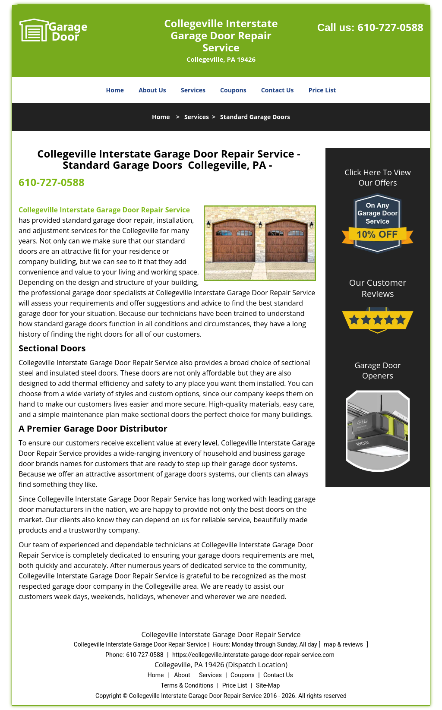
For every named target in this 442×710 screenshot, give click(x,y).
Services (193, 90)
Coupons (233, 90)
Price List (322, 90)
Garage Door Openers (377, 370)
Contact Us (277, 90)
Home (115, 90)
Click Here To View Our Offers (377, 177)
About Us (152, 90)
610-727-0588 (390, 27)
